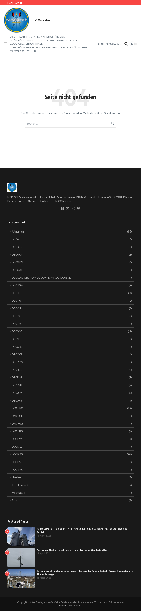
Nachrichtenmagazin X (70, 605)
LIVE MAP (50, 40)
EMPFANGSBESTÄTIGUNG (51, 36)
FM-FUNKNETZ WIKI (67, 40)
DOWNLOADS (68, 47)
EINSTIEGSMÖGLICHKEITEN (26, 40)
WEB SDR (33, 50)
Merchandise (17, 50)
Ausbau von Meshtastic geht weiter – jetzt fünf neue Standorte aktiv (72, 550)
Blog (12, 36)
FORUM (82, 47)
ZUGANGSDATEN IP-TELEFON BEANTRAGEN (33, 47)
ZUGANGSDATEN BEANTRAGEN (27, 43)
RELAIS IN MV (26, 36)
